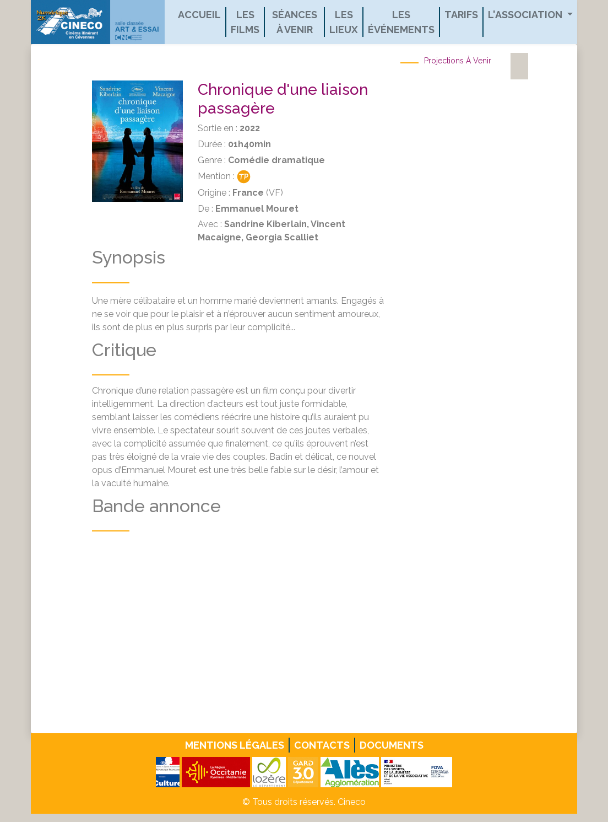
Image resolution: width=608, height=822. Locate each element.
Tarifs (461, 14)
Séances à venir (294, 22)
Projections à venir (457, 60)
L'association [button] (526, 14)
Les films (245, 22)
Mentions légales (234, 745)
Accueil (199, 14)
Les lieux (343, 22)
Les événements (401, 22)
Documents (392, 745)
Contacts (322, 745)
